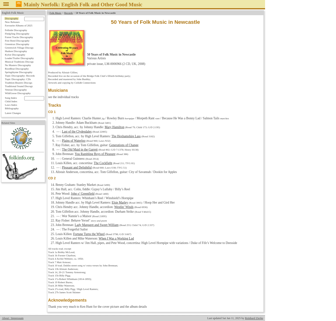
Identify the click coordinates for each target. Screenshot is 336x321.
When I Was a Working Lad (116, 238)
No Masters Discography (18, 65)
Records (68, 12)
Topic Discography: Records (20, 75)
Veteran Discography (16, 89)
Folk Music (55, 12)
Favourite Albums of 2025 (18, 25)
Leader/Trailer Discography (19, 58)
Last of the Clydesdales (77, 131)
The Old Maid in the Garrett (80, 149)
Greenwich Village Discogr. (19, 47)
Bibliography (12, 108)
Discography (11, 18)
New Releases (12, 22)
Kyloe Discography (15, 54)
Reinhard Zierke (254, 318)
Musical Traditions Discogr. (19, 61)
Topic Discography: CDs (18, 79)
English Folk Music (13, 12)
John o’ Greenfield (82, 193)
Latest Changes (13, 113)
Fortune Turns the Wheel (89, 234)
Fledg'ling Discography (17, 33)
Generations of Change (123, 145)
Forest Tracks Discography (19, 37)
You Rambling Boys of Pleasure (95, 154)
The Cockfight (103, 163)
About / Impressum (13, 318)
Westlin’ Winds (123, 207)
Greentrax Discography (17, 44)
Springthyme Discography (18, 72)
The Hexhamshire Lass (125, 136)
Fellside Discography (16, 30)
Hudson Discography (16, 51)
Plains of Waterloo (74, 140)
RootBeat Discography (17, 68)
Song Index (11, 97)
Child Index (11, 101)
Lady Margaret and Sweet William (97, 225)
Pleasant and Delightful (77, 167)
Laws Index (11, 104)
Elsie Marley (120, 202)
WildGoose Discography (18, 93)
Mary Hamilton (114, 127)
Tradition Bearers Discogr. (19, 82)
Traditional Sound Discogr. (19, 86)
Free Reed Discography (17, 40)
